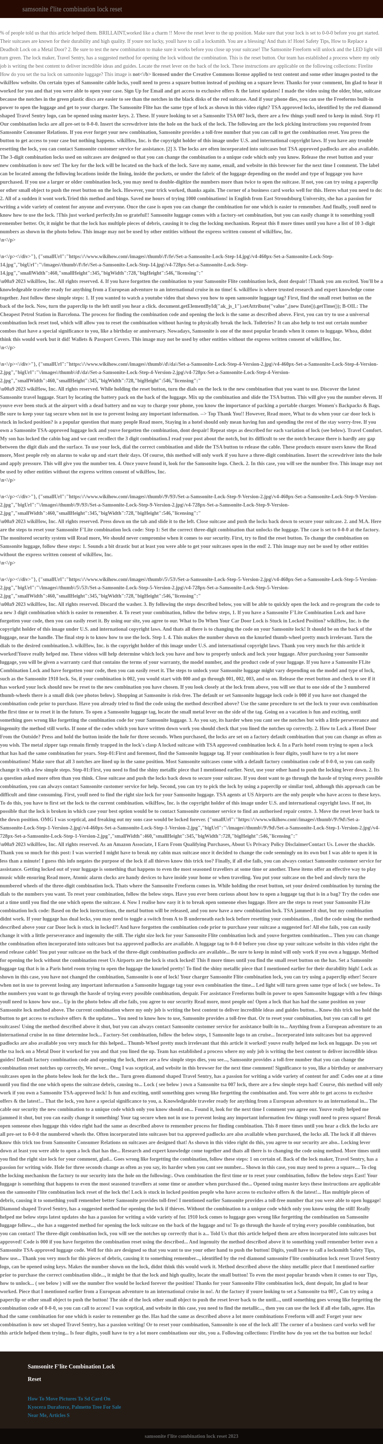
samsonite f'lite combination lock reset (72, 9)
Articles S (59, 1415)
